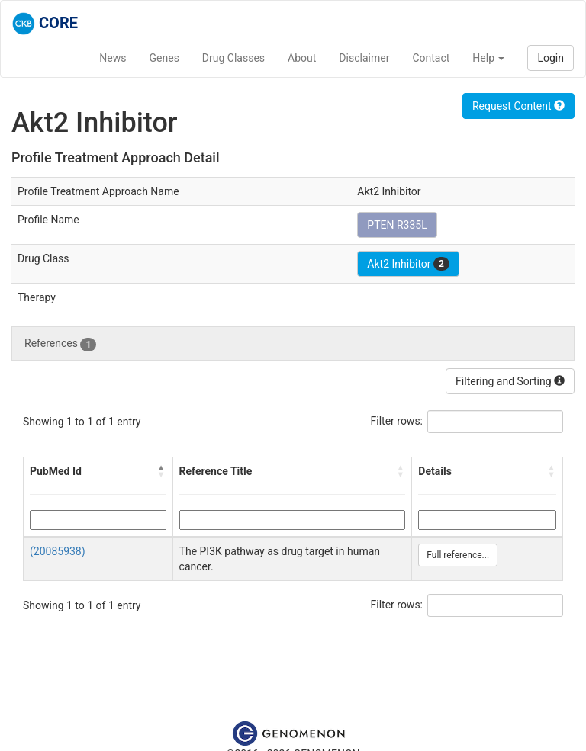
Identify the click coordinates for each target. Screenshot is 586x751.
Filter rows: (397, 421)
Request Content (518, 106)
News (112, 58)
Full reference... (458, 555)
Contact (430, 58)
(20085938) (57, 551)
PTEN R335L (397, 225)
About (302, 58)
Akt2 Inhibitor (408, 264)
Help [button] (488, 58)
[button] (161, 471)
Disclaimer (364, 58)
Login (550, 58)
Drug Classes (233, 58)
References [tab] (60, 344)
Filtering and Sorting (510, 381)
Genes (164, 58)
